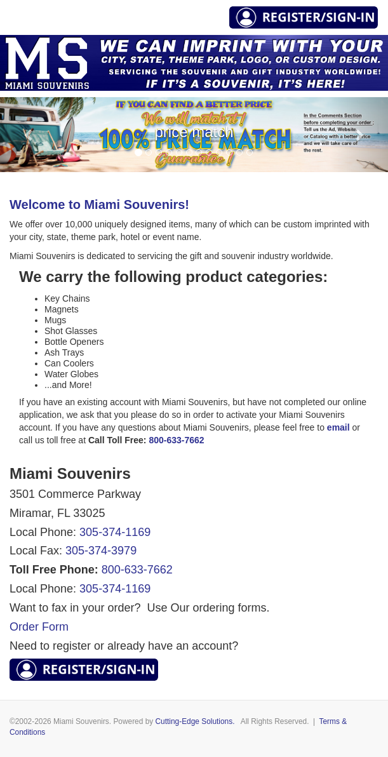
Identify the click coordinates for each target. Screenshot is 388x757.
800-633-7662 (137, 569)
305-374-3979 (101, 550)
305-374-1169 (115, 532)
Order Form (39, 626)
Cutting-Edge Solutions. (195, 721)
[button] (29, 134)
